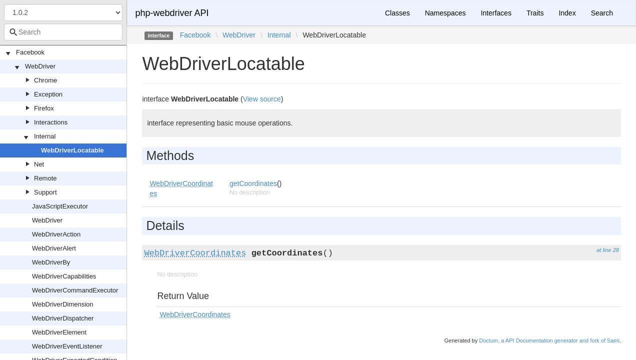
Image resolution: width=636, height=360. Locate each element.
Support (45, 192)
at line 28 (607, 250)
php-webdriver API (171, 13)
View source (262, 99)
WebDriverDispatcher (63, 318)
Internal (45, 136)
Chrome (45, 80)
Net (39, 164)
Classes (397, 13)
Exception (48, 94)
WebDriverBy (51, 262)
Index (567, 13)
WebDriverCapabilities (64, 276)
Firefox (44, 108)
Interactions (51, 122)
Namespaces (445, 13)
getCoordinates (253, 184)
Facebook (30, 52)
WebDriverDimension (63, 304)
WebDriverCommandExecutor (75, 290)
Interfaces (495, 13)
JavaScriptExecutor (60, 206)
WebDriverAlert (54, 248)
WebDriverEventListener (67, 346)
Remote (45, 178)
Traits (535, 13)
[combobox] (63, 32)
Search (602, 13)
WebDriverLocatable (72, 150)
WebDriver (40, 66)
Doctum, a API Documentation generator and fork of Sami (549, 341)
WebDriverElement (59, 332)
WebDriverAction (56, 234)
